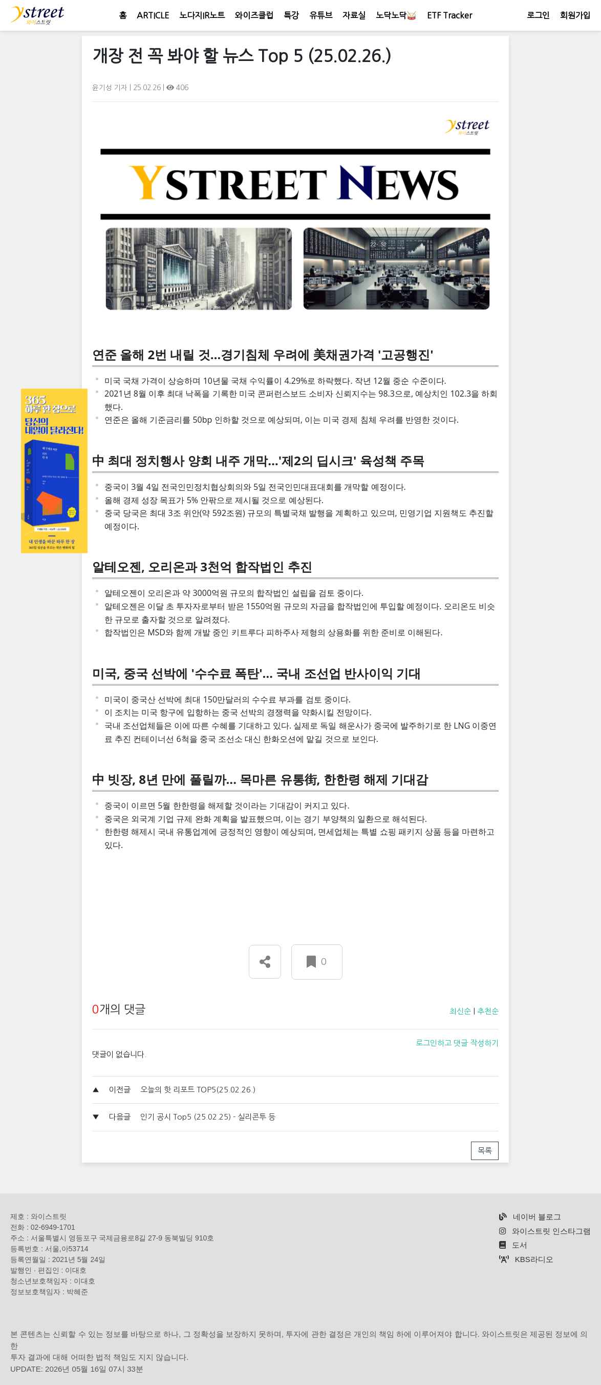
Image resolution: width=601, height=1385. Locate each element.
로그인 (538, 15)
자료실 (354, 15)
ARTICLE (153, 15)
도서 (513, 1245)
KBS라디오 (526, 1259)
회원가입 (575, 15)
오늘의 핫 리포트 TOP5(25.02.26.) (197, 1089)
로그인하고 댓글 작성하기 (457, 1043)
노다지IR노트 (202, 15)
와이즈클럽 (254, 15)
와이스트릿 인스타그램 (545, 1231)
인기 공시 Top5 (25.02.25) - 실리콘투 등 (207, 1117)
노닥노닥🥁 (396, 15)
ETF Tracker (449, 15)
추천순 (488, 1011)
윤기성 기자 (111, 87)
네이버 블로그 (530, 1216)
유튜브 (320, 15)
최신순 (460, 1011)
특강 (291, 15)
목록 (485, 1150)
